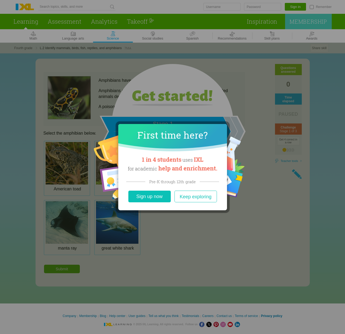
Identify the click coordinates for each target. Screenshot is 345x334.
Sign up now (149, 196)
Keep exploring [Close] (195, 196)
